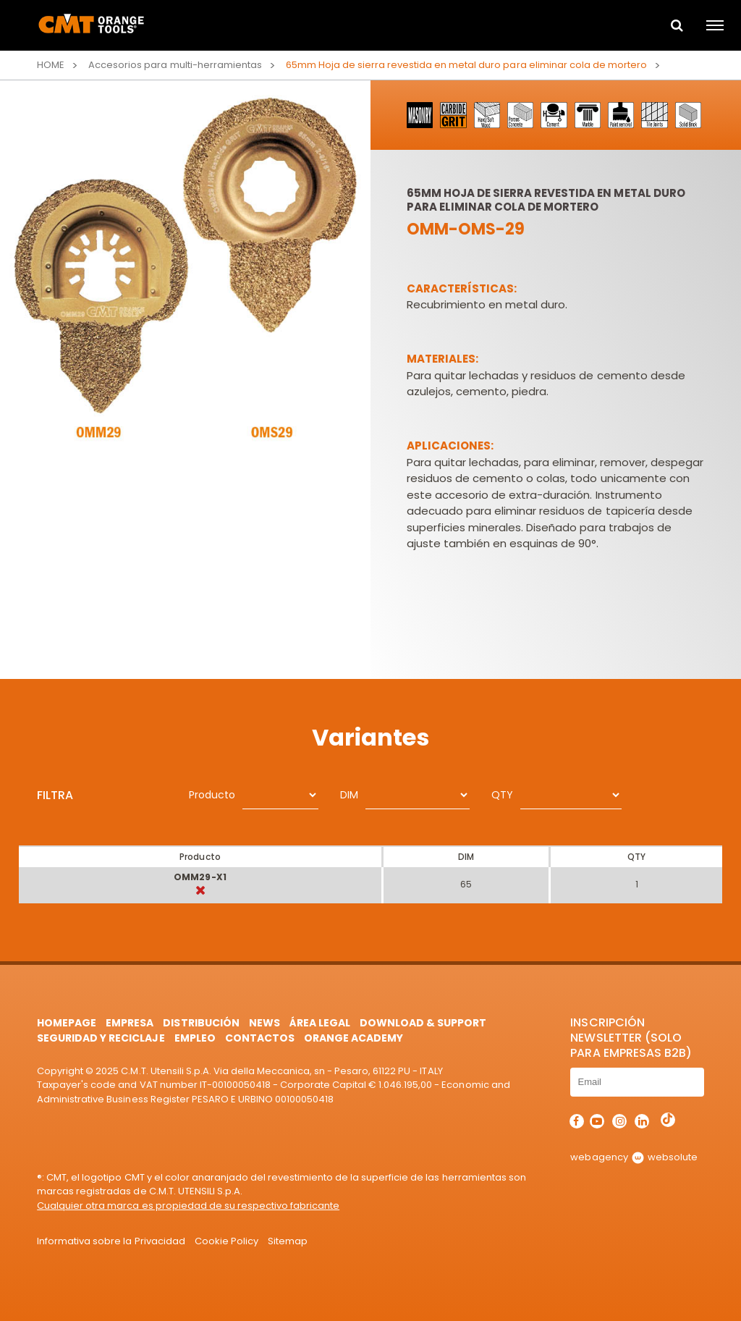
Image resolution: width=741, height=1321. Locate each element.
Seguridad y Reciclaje (100, 1038)
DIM (349, 795)
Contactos (260, 1038)
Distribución (201, 1023)
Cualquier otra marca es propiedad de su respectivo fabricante (188, 1205)
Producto (212, 795)
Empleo (195, 1038)
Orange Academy (353, 1038)
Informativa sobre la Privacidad (111, 1241)
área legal (319, 1023)
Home (50, 65)
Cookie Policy (226, 1241)
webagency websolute (633, 1157)
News (264, 1023)
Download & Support (423, 1023)
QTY (502, 795)
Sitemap (288, 1241)
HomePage (66, 1023)
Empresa (129, 1023)
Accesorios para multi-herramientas (175, 65)
